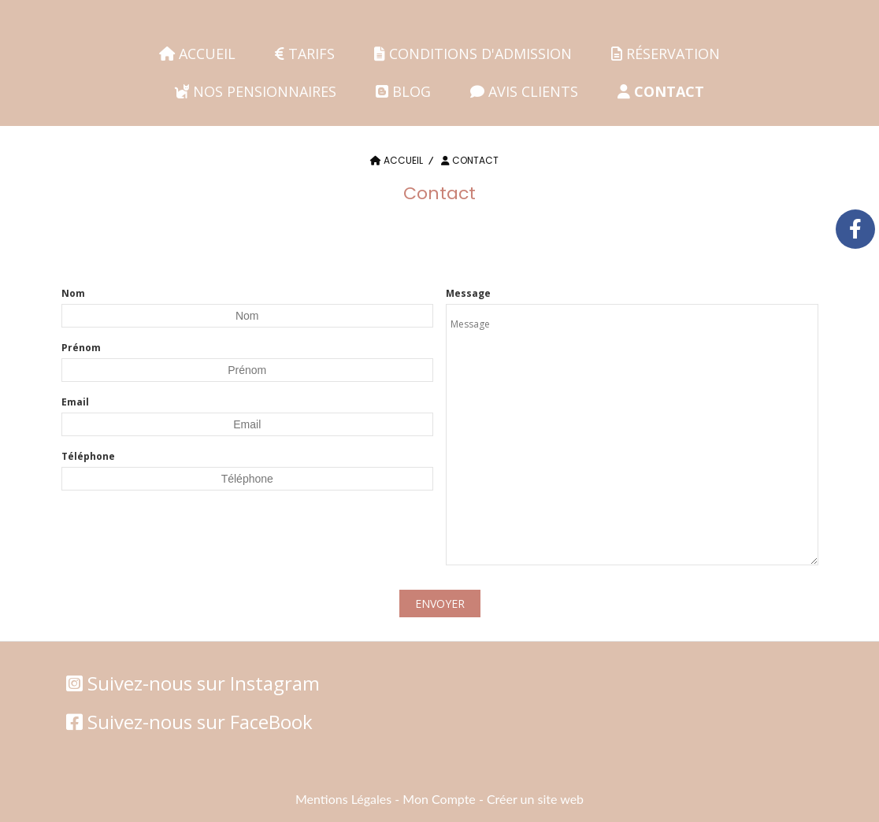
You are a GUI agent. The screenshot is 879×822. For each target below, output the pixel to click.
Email (75, 402)
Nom (73, 293)
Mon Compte (438, 798)
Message (468, 293)
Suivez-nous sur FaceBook (200, 722)
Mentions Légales (343, 798)
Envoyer (440, 603)
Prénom (81, 347)
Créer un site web (535, 798)
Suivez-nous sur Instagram (203, 683)
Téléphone (88, 456)
